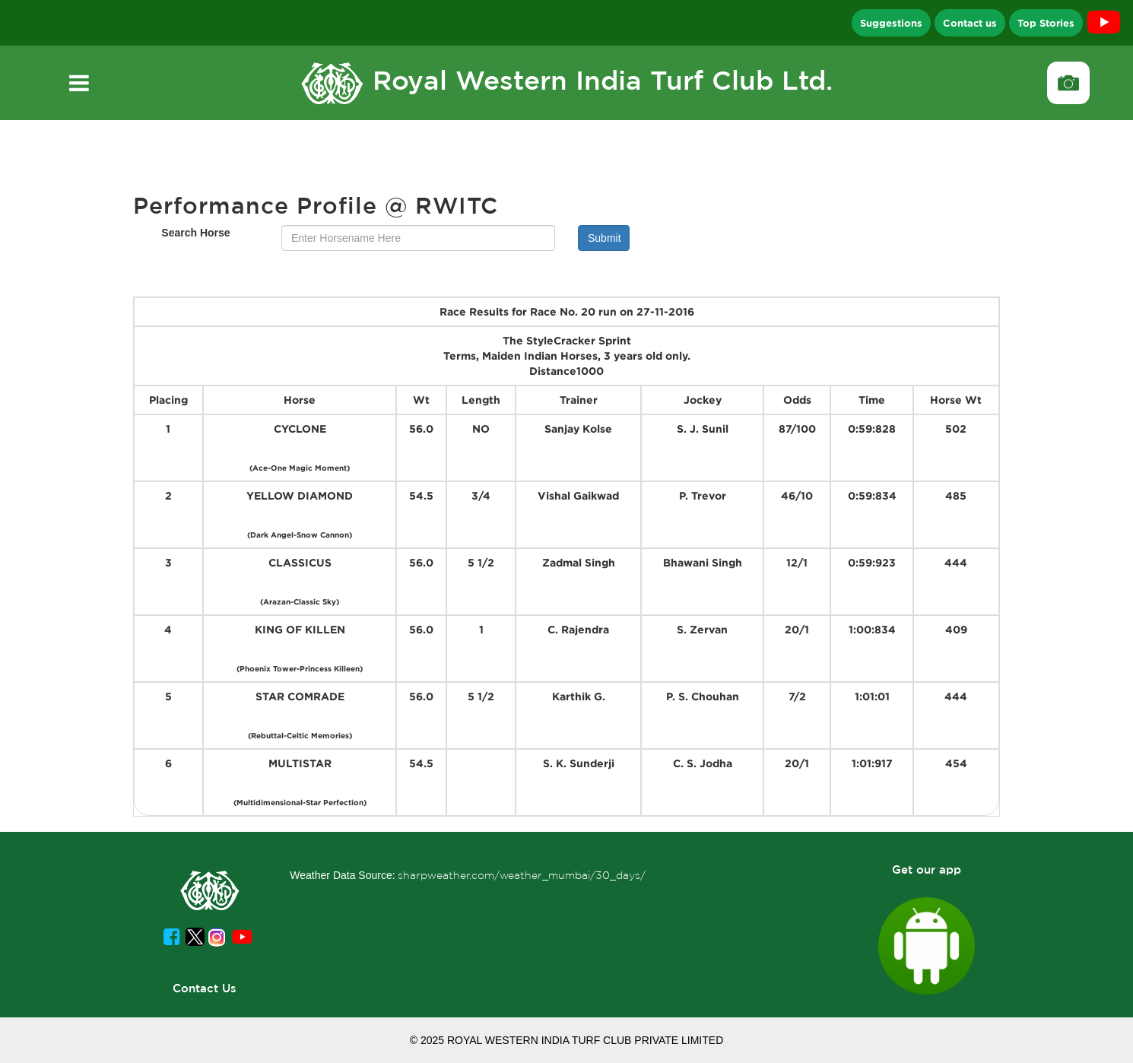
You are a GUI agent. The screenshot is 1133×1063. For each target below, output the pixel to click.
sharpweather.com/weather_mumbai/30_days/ (522, 875)
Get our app (926, 869)
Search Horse (195, 233)
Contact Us (204, 988)
